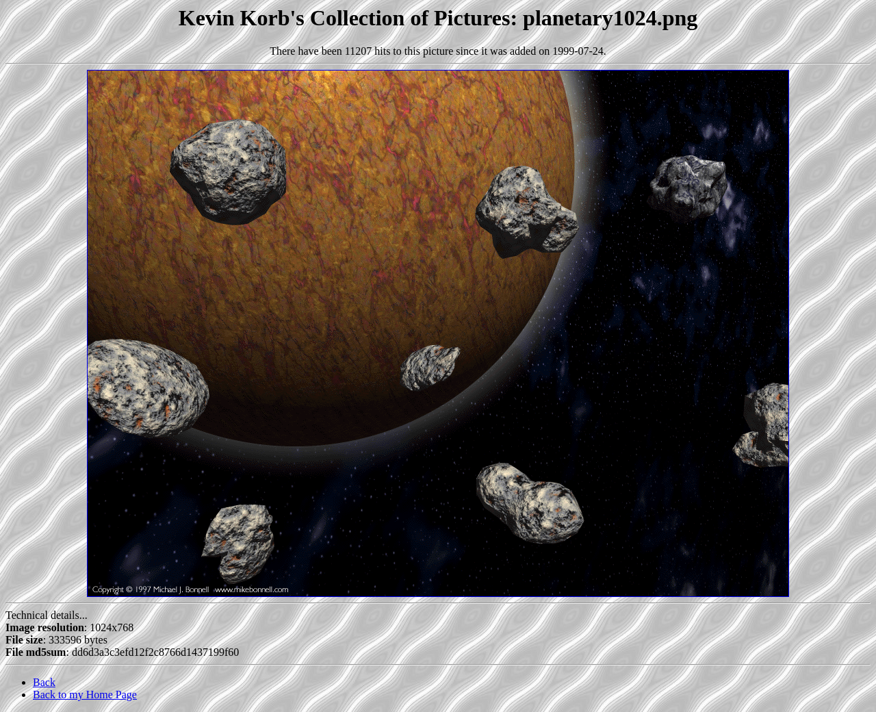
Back (44, 682)
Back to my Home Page (85, 694)
